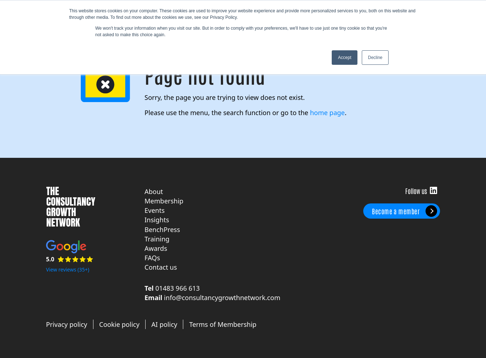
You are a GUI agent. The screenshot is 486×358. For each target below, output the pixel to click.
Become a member (396, 211)
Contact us (160, 267)
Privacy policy (66, 324)
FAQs (152, 257)
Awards (155, 248)
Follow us (433, 190)
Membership (163, 201)
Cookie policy (119, 324)
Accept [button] (344, 57)
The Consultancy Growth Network (70, 207)
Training (156, 239)
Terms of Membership (222, 324)
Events (154, 210)
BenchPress (162, 229)
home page (327, 112)
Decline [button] (375, 57)
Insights (156, 219)
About (153, 191)
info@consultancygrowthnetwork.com (222, 297)
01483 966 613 (177, 288)
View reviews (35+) (67, 269)
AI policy (164, 324)
